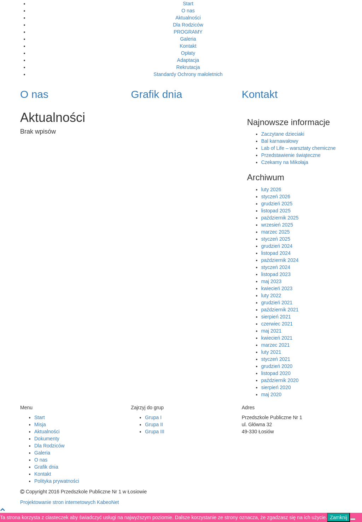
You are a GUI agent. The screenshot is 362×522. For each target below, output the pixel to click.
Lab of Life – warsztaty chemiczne (298, 148)
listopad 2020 (276, 373)
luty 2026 (271, 189)
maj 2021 (271, 331)
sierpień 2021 (276, 316)
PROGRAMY (188, 32)
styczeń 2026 (276, 196)
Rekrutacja (188, 67)
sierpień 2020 (276, 387)
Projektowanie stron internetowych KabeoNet (69, 502)
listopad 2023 (276, 274)
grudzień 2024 (277, 246)
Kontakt (188, 46)
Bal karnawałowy (279, 141)
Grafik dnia (46, 467)
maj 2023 (271, 281)
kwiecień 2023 (277, 288)
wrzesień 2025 (277, 225)
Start (188, 3)
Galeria (188, 39)
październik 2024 (280, 260)
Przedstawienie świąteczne (291, 155)
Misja (40, 424)
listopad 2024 (276, 253)
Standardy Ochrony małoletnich (187, 74)
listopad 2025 (276, 210)
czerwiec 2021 (277, 324)
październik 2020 (280, 380)
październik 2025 (280, 218)
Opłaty (188, 53)
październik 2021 (280, 309)
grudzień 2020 (277, 366)
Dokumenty (46, 438)
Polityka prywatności (56, 481)
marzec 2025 (275, 232)
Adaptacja (188, 60)
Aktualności (188, 17)
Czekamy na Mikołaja (284, 162)
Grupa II (154, 424)
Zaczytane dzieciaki (282, 134)
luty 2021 (271, 352)
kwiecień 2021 (277, 338)
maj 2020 (271, 394)
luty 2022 (271, 295)
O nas (187, 10)
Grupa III (154, 431)
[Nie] (353, 519)
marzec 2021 (275, 345)
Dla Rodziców (188, 25)
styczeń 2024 (276, 267)
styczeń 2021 (276, 359)
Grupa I (153, 417)
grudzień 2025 (277, 203)
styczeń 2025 (276, 239)
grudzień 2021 (277, 302)
